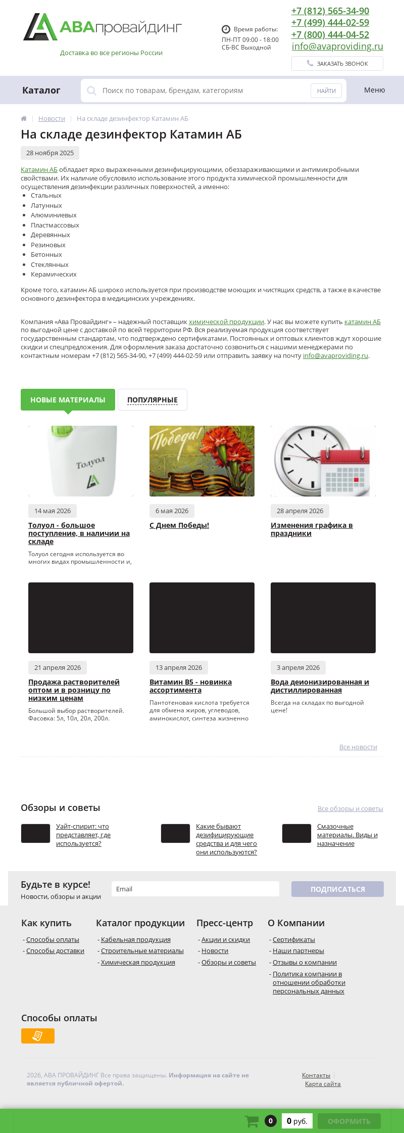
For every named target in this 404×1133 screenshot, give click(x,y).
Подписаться (338, 889)
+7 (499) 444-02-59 (330, 22)
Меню (374, 90)
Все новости (358, 747)
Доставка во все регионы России (111, 53)
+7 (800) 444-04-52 (330, 34)
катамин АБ (362, 321)
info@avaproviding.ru (337, 46)
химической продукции (226, 321)
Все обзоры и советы (350, 808)
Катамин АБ (39, 169)
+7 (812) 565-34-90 (330, 11)
